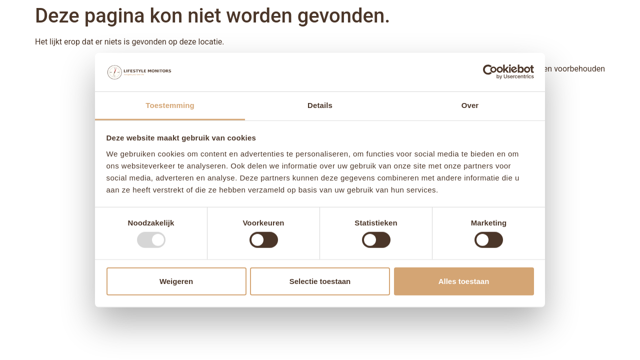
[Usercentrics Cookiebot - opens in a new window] (490, 72)
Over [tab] (470, 105)
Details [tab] (320, 105)
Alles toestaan (464, 280)
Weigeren (176, 280)
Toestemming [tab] (170, 105)
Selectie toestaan (320, 280)
